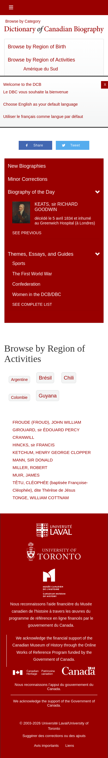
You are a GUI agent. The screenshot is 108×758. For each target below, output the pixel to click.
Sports (18, 263)
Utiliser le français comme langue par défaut (43, 116)
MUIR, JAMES (26, 475)
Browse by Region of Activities (41, 60)
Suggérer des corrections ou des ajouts (53, 736)
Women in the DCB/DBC (36, 294)
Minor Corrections (27, 179)
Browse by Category (22, 21)
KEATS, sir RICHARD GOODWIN (56, 207)
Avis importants (46, 745)
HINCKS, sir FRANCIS (34, 444)
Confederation (26, 284)
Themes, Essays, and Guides (40, 254)
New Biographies (27, 166)
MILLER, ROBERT (30, 467)
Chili (69, 378)
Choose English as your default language (40, 104)
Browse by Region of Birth (37, 46)
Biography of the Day (31, 192)
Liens (69, 745)
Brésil (45, 378)
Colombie (19, 397)
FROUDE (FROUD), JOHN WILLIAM (47, 422)
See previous (26, 233)
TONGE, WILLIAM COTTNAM (41, 497)
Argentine (19, 379)
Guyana (48, 396)
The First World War (32, 273)
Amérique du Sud (40, 69)
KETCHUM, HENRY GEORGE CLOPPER (52, 452)
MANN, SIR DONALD (33, 460)
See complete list (32, 304)
